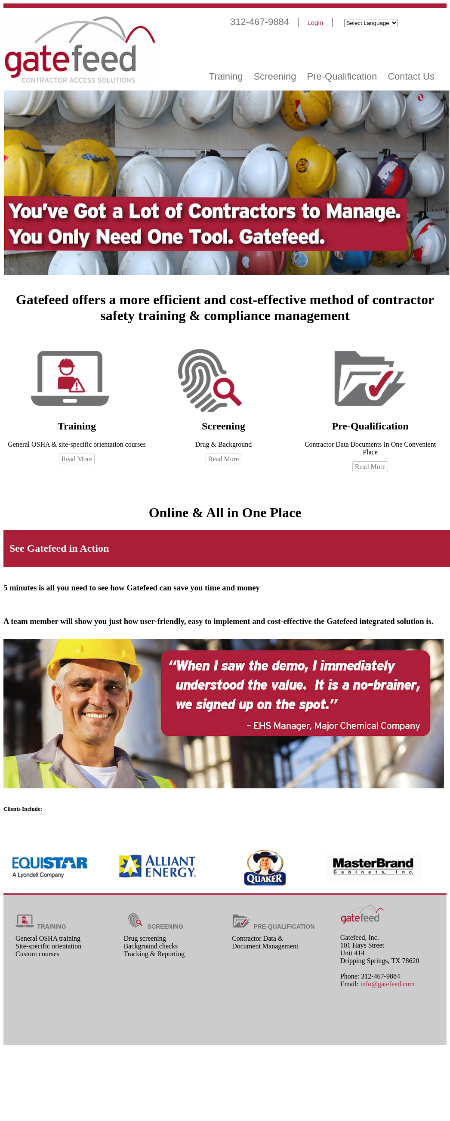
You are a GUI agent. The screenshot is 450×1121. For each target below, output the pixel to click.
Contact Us (411, 76)
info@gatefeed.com (387, 984)
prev (424, 836)
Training (226, 76)
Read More (77, 459)
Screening (274, 76)
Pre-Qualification (342, 76)
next (437, 836)
